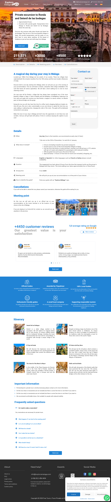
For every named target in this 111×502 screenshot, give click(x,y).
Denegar (87, 494)
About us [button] (77, 4)
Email (73, 104)
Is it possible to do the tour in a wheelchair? (31, 438)
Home (26, 4)
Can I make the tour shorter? (27, 433)
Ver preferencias (102, 494)
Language (74, 87)
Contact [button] (87, 4)
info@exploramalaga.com (41, 474)
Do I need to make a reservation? (28, 408)
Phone (87, 104)
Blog (69, 4)
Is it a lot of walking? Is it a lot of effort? (30, 424)
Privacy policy (91, 498)
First (72, 100)
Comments (74, 111)
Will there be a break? (25, 428)
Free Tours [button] (34, 4)
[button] (107, 480)
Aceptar (73, 494)
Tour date (74, 78)
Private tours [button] (59, 4)
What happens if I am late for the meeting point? (32, 419)
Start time (89, 78)
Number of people (90, 87)
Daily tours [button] (46, 4)
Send (73, 124)
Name (73, 95)
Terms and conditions (10, 484)
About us (7, 474)
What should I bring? (24, 442)
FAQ (5, 476)
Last (86, 100)
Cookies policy (83, 498)
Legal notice (8, 479)
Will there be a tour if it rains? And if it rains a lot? (33, 447)
